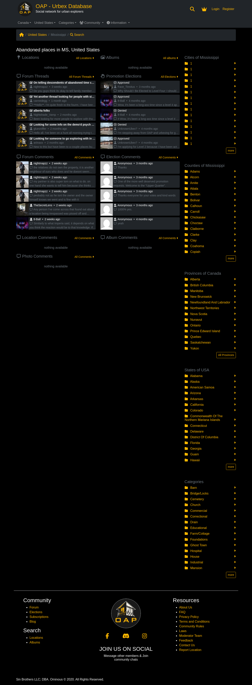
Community (90, 22)
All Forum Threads (81, 76)
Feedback (186, 640)
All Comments (84, 157)
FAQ (182, 612)
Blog (33, 621)
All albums (170, 58)
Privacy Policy (189, 616)
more (231, 150)
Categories (66, 22)
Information (117, 22)
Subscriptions (39, 616)
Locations (36, 637)
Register (228, 9)
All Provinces (226, 355)
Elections (36, 612)
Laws (182, 631)
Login (215, 9)
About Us (185, 607)
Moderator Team (190, 635)
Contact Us (187, 645)
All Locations (85, 58)
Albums (35, 642)
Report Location (190, 650)
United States (43, 22)
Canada (23, 22)
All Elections (169, 76)
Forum (34, 607)
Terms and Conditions (194, 621)
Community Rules (191, 626)
